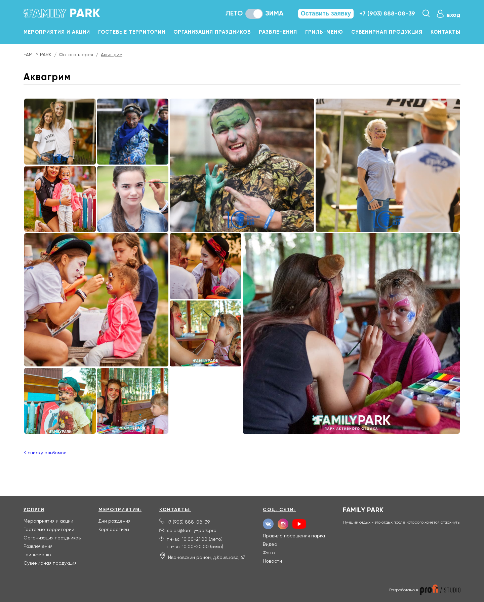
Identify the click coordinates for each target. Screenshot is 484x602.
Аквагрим (111, 54)
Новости (272, 561)
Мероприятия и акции (57, 32)
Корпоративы (113, 529)
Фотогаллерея (76, 54)
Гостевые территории (131, 32)
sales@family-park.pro (191, 530)
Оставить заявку (326, 13)
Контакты (445, 32)
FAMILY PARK (37, 54)
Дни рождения (114, 521)
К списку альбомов (45, 453)
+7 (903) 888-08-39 (387, 14)
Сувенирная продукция (386, 32)
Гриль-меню (324, 32)
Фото (269, 553)
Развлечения (278, 32)
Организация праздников (212, 32)
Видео (270, 544)
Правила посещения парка (294, 536)
